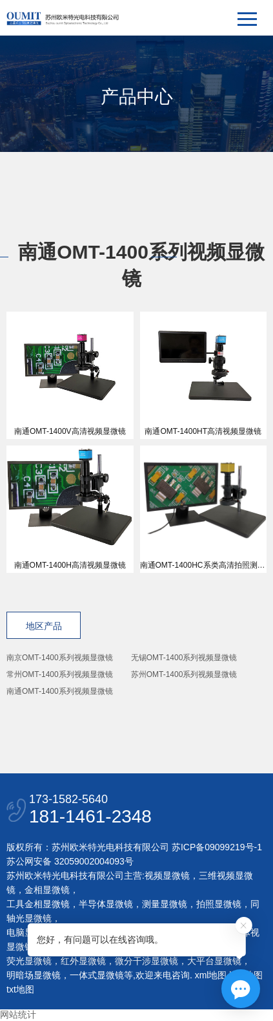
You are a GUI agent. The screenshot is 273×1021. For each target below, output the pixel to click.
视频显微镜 (167, 875)
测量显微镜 (164, 904)
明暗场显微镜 (33, 975)
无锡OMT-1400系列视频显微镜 (184, 657)
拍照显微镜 (218, 904)
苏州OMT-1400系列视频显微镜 (184, 674)
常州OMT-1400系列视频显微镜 (59, 674)
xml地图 (211, 975)
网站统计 (18, 1014)
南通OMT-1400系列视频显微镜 (59, 691)
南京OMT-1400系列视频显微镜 (59, 657)
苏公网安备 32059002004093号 (70, 861)
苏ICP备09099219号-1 (217, 847)
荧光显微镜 (29, 961)
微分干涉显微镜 (146, 961)
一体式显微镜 (97, 975)
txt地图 (20, 989)
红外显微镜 (83, 961)
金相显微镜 (47, 890)
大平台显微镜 (214, 961)
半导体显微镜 (106, 904)
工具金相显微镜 (38, 904)
